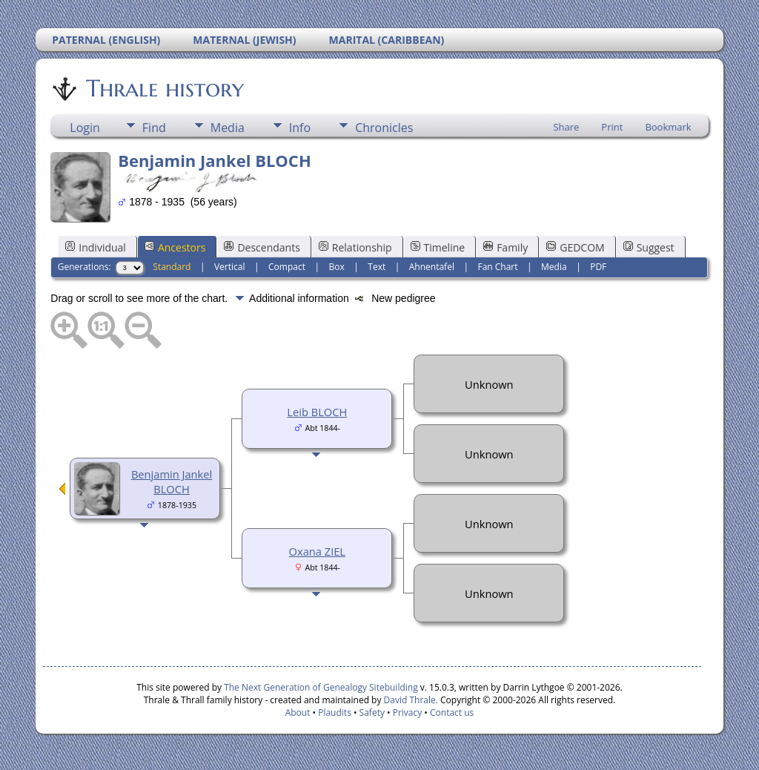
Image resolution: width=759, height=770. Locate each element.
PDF (598, 266)
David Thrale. (409, 700)
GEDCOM (575, 247)
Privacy (407, 712)
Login (85, 127)
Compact (286, 266)
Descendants (261, 247)
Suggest (649, 247)
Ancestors (175, 247)
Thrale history (164, 88)
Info (300, 127)
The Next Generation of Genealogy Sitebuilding (321, 687)
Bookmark (668, 127)
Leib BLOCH (317, 411)
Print (612, 127)
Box (337, 266)
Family (505, 247)
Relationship (355, 247)
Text (376, 266)
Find (154, 127)
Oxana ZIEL (317, 551)
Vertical (229, 266)
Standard (171, 266)
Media (228, 127)
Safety (372, 712)
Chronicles (384, 127)
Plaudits (334, 712)
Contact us (452, 712)
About (298, 712)
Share (566, 127)
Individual (95, 247)
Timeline (438, 247)
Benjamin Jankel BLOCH (171, 481)
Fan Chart (497, 266)
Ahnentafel (431, 266)
